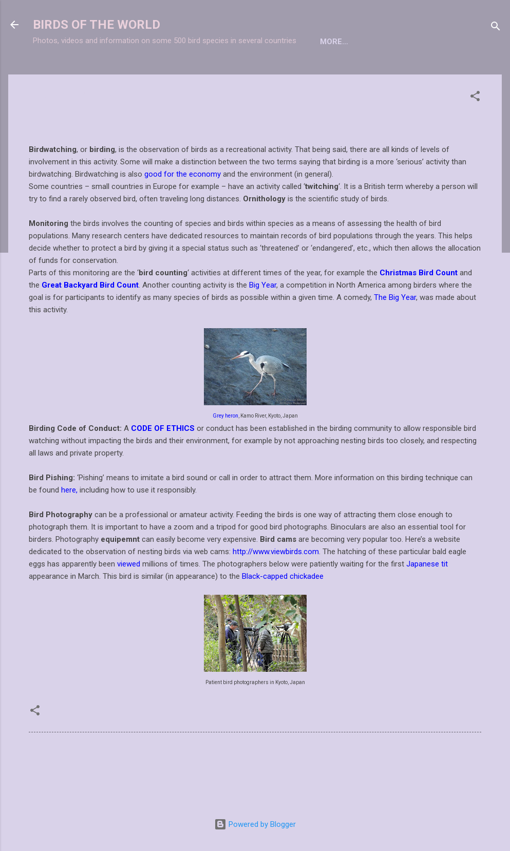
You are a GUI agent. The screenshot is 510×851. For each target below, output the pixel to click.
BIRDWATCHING (257, 73)
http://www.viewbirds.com (276, 585)
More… (319, 73)
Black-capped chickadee (283, 610)
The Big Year (395, 331)
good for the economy (182, 208)
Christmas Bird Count (419, 306)
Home (52, 73)
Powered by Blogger (255, 824)
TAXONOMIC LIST (115, 73)
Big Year (262, 319)
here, (69, 523)
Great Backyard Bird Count (90, 319)
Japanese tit (427, 597)
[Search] (495, 28)
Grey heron (225, 449)
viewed (128, 597)
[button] (475, 132)
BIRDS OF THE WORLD (96, 24)
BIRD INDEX (187, 73)
